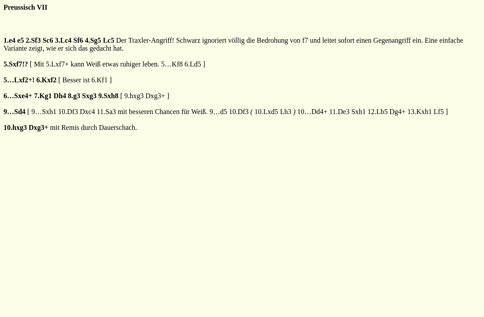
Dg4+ (398, 111)
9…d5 (218, 111)
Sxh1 (358, 111)
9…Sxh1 (43, 111)
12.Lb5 (378, 111)
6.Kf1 (99, 80)
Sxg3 (89, 96)
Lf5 (439, 111)
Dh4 (60, 96)
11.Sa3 (106, 111)
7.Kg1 (43, 96)
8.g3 (74, 96)
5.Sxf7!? (16, 64)
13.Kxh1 (419, 111)
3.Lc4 (63, 40)
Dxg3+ (155, 96)
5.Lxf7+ (57, 64)
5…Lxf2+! (19, 80)
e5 (20, 40)
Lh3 (285, 111)
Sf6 (78, 40)
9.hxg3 (134, 96)
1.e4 (9, 40)
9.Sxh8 (108, 96)
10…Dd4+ (312, 111)
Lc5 (108, 40)
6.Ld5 (193, 64)
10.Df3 (68, 111)
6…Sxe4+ (18, 96)
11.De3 (339, 111)
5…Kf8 (172, 64)
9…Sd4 (15, 111)
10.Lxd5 (266, 111)
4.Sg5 (93, 40)
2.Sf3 (33, 40)
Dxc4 (87, 111)
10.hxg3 (15, 127)
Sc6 (47, 40)
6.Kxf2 (46, 80)
